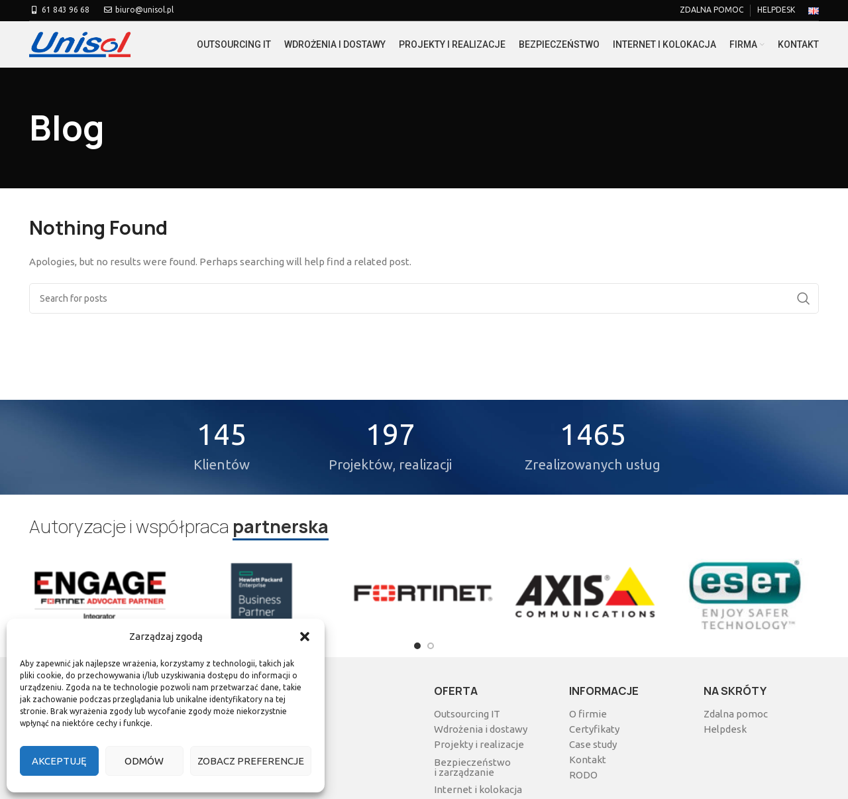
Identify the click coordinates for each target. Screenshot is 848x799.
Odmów (144, 761)
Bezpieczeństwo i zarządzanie (472, 767)
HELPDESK (776, 9)
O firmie (588, 713)
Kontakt (587, 759)
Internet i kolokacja (478, 789)
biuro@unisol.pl (138, 9)
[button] (304, 636)
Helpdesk (725, 729)
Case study (593, 744)
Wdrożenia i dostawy (480, 729)
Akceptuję (59, 761)
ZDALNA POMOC (711, 9)
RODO (583, 774)
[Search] (424, 298)
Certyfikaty (594, 729)
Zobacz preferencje (250, 761)
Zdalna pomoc (736, 713)
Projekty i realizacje (479, 744)
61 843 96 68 (59, 9)
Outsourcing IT (467, 713)
